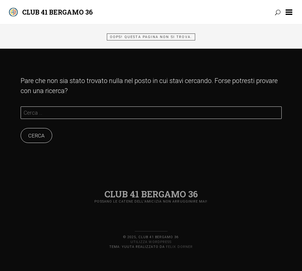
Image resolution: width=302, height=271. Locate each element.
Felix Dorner (179, 247)
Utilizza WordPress (151, 242)
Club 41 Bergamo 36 (57, 12)
